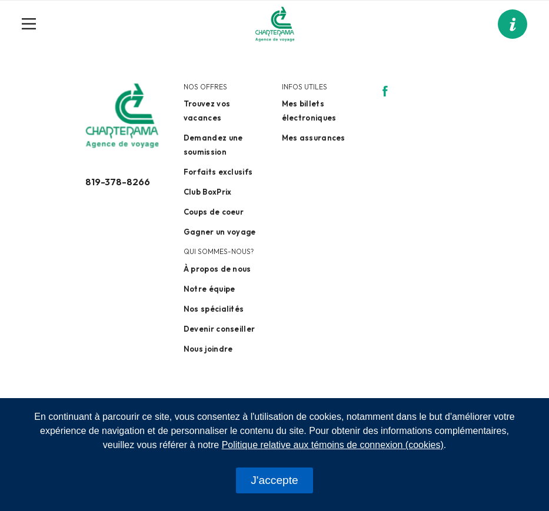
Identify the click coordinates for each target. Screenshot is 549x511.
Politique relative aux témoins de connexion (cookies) (333, 445)
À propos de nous (217, 268)
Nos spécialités (214, 308)
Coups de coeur (214, 211)
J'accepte (274, 480)
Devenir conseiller (219, 328)
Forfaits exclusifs (218, 171)
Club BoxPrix (208, 191)
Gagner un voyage (220, 231)
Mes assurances (313, 137)
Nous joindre (208, 348)
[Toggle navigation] (33, 24)
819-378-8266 (117, 182)
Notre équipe (209, 288)
